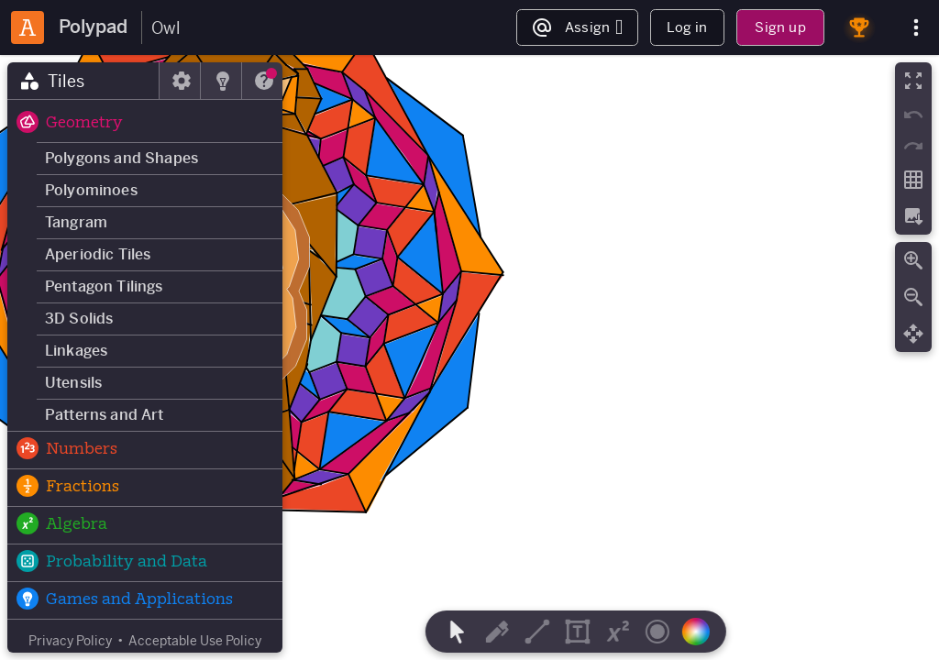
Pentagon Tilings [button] (104, 286)
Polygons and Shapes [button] (121, 158)
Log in (687, 27)
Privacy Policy (70, 640)
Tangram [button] (76, 222)
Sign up (780, 27)
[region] (469, 357)
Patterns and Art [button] (104, 414)
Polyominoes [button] (91, 190)
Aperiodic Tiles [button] (97, 254)
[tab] (83, 80)
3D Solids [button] (79, 318)
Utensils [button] (73, 382)
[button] (144, 123)
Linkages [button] (76, 350)
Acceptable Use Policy (194, 640)
